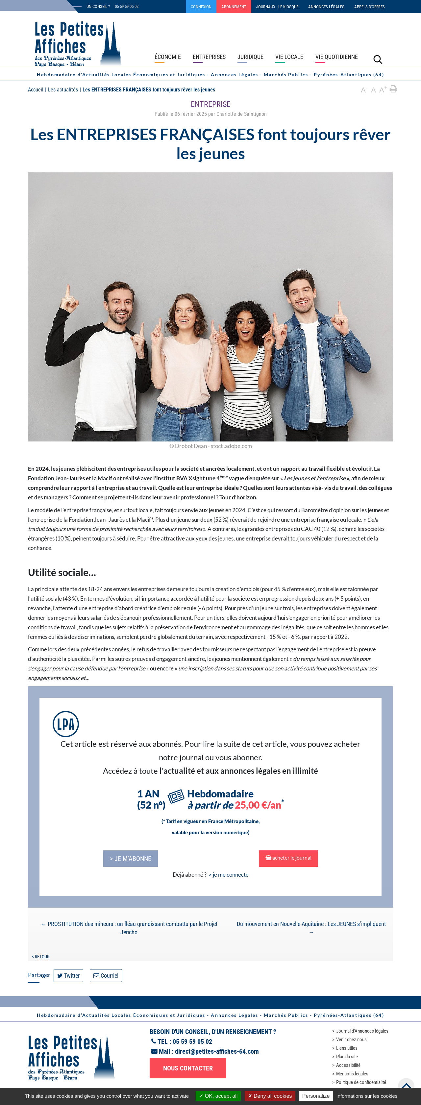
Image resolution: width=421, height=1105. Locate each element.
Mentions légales (352, 1074)
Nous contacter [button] (188, 1068)
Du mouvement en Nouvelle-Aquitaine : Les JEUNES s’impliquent (311, 928)
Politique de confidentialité (361, 1082)
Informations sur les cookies (366, 1096)
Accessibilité (348, 1065)
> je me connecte (229, 874)
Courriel (105, 975)
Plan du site (347, 1057)
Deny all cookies (270, 1096)
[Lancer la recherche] (378, 59)
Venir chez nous (351, 1039)
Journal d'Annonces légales (362, 1031)
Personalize (316, 1096)
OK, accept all (218, 1096)
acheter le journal (288, 857)
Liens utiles (347, 1048)
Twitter (68, 975)
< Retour (40, 956)
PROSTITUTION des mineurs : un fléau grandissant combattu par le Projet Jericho (128, 928)
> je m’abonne (130, 859)
